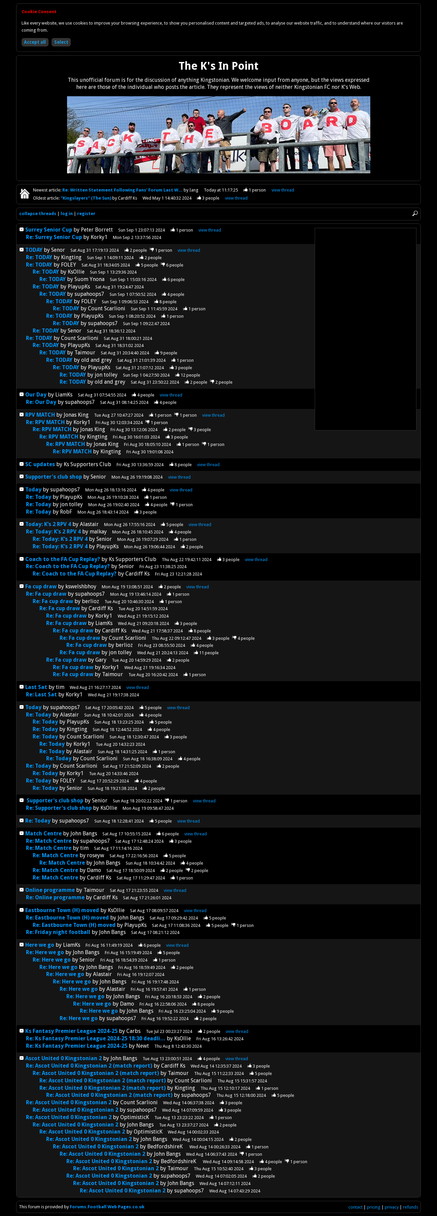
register (86, 213)
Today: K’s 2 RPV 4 (48, 524)
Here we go (39, 945)
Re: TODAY (39, 257)
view (283, 190)
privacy (392, 1207)
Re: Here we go (45, 952)
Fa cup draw (41, 586)
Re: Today (38, 497)
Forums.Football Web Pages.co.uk (107, 1206)
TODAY (33, 250)
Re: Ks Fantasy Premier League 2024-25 (76, 1046)
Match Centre (44, 833)
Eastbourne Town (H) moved (62, 910)
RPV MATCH (40, 415)
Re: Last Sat (42, 694)
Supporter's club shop (53, 477)
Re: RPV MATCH (45, 422)
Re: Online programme (56, 897)
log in (67, 213)
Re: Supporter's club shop (59, 808)
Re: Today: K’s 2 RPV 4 (53, 531)
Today (33, 489)
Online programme (50, 890)
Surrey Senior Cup (48, 230)
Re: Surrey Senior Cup (54, 237)
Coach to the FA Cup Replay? (62, 559)
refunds (410, 1207)
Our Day (36, 394)
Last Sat (37, 687)
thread (209, 230)
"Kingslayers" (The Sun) (86, 198)
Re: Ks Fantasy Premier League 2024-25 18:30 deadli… (95, 1038)
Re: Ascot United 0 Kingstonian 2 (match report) (89, 1066)
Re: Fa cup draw (46, 594)
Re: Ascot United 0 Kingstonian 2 (69, 1102)
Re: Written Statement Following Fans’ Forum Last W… (123, 190)
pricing (373, 1207)
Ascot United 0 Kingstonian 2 (63, 1058)
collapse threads (37, 213)
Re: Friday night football (59, 932)
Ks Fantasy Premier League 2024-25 (71, 1031)
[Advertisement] (365, 329)
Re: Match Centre (49, 841)
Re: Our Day (42, 402)
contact (355, 1207)
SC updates (40, 464)
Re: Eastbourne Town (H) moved (67, 917)
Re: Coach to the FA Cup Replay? (68, 566)
